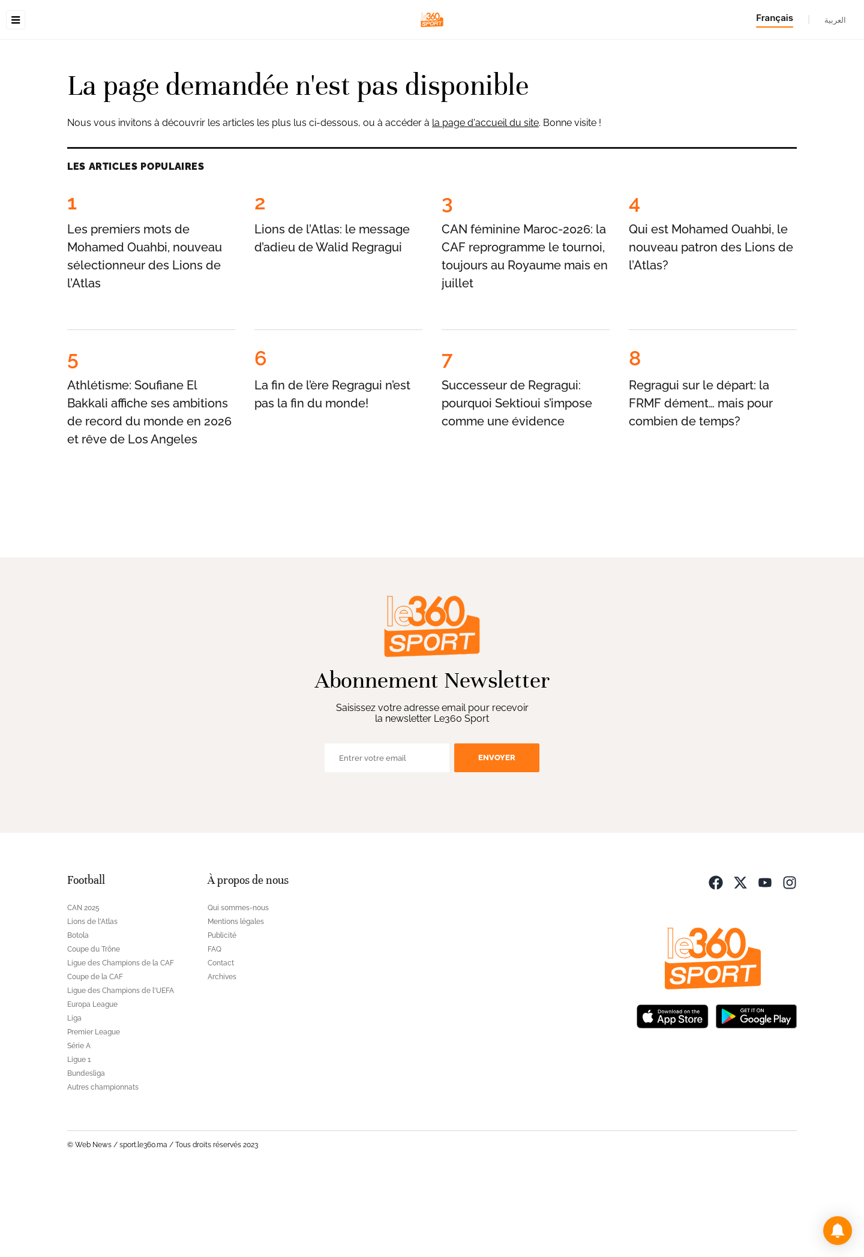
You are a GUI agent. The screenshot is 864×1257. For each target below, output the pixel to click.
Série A (79, 1121)
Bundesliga (86, 1149)
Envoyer (496, 833)
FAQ (214, 1025)
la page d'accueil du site (485, 198)
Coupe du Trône (93, 1025)
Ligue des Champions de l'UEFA (120, 1066)
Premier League (93, 1107)
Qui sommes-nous (238, 983)
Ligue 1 (79, 1135)
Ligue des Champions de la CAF (120, 1038)
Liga (74, 1094)
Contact (221, 1038)
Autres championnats (103, 1163)
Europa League (92, 1080)
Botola (78, 1011)
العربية (835, 20)
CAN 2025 (83, 983)
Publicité (222, 1011)
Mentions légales (236, 997)
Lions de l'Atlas (92, 997)
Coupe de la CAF (95, 1052)
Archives (222, 1052)
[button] (837, 1230)
